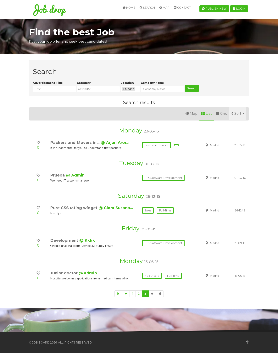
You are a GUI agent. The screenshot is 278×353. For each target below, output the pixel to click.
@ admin (88, 273)
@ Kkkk (87, 240)
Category (84, 83)
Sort (237, 113)
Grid (221, 113)
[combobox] (98, 89)
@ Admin (75, 175)
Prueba (58, 175)
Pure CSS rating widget (74, 207)
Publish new (214, 8)
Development (64, 240)
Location (127, 83)
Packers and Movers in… (75, 142)
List (206, 113)
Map (164, 7)
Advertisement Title (48, 83)
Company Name (152, 83)
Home (129, 7)
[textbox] (99, 89)
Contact (182, 7)
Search (147, 7)
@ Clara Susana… (116, 207)
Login (239, 8)
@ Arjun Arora (115, 142)
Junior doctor (64, 273)
